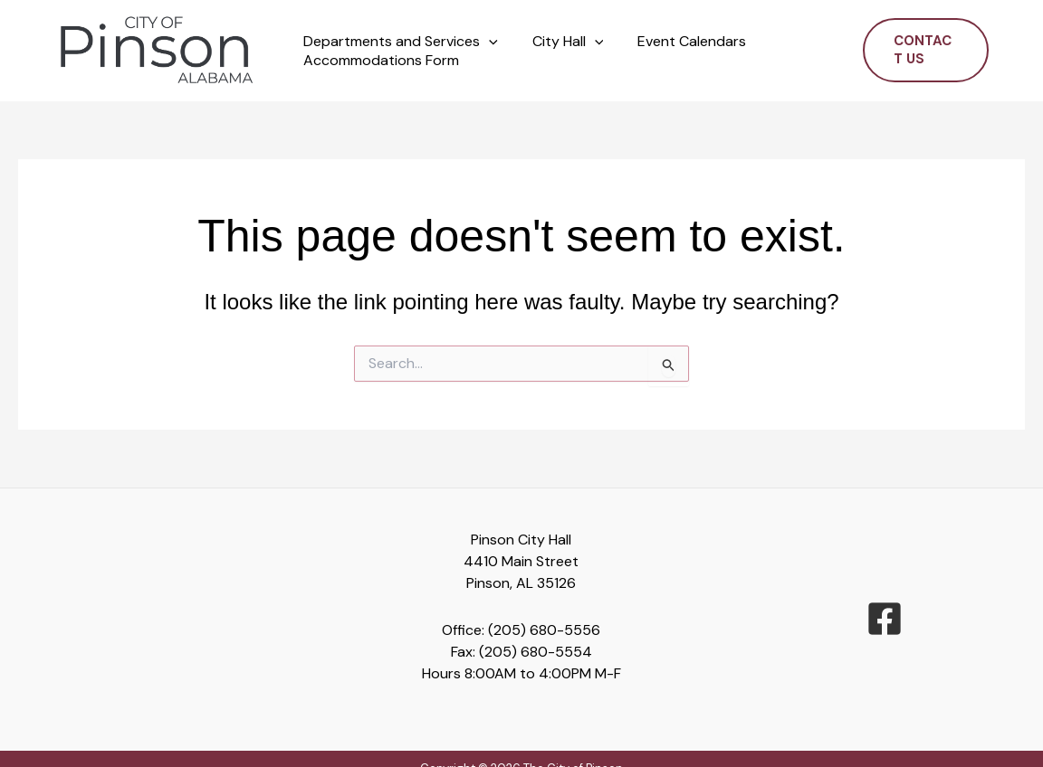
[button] (486, 42)
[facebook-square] (884, 618)
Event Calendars (678, 42)
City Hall (560, 42)
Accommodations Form (378, 61)
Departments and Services (398, 42)
